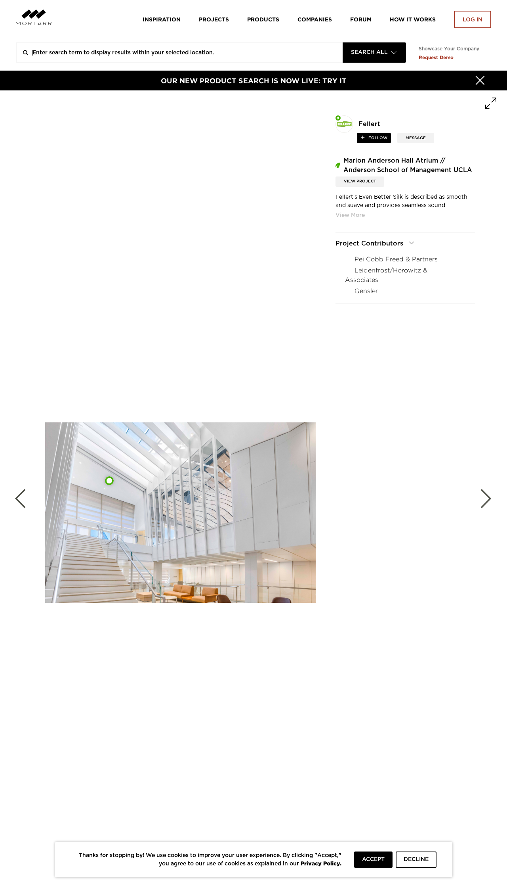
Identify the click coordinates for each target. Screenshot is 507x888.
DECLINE (416, 859)
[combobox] (374, 52)
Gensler (366, 291)
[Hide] (480, 80)
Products (263, 19)
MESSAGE (416, 138)
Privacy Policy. (321, 863)
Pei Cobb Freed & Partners (396, 259)
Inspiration (162, 19)
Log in (472, 20)
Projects (214, 19)
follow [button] (377, 138)
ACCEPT (373, 859)
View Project (360, 181)
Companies (314, 19)
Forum (361, 19)
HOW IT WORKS (413, 19)
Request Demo (436, 57)
